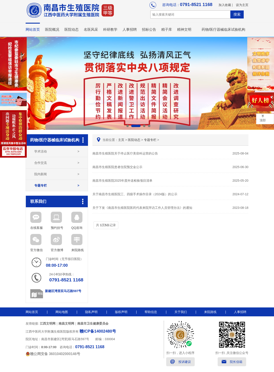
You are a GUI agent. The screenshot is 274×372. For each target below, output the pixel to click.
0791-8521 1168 (196, 4)
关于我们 (180, 312)
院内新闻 (56, 174)
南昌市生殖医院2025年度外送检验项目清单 (170, 180)
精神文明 (184, 29)
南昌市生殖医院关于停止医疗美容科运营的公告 (170, 153)
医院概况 (52, 29)
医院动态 (71, 29)
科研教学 (110, 29)
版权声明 (121, 312)
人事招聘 (130, 29)
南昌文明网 (66, 323)
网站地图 (61, 312)
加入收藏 (225, 5)
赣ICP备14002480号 (98, 331)
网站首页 (33, 29)
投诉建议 (184, 362)
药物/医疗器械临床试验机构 (223, 29)
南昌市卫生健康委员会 (92, 323)
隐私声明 (91, 312)
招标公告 (149, 29)
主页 (121, 140)
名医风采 (91, 29)
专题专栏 (56, 185)
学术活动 (56, 151)
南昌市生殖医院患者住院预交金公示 (170, 167)
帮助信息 (151, 312)
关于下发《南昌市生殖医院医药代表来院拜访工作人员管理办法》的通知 (170, 207)
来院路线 (210, 312)
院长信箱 (236, 362)
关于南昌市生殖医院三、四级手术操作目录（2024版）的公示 (170, 194)
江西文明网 (47, 323)
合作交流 (56, 162)
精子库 (166, 29)
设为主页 (242, 5)
